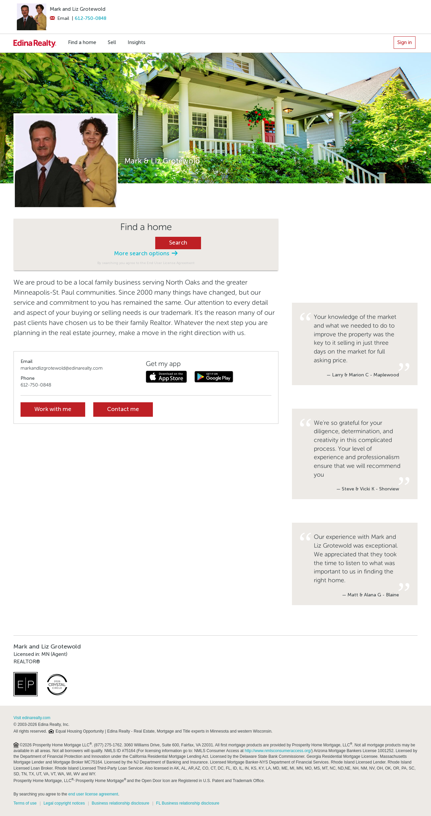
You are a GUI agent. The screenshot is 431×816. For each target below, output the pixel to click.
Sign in (404, 42)
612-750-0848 (90, 18)
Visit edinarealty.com (32, 717)
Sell (112, 42)
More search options (145, 253)
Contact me (123, 409)
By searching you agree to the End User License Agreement (146, 263)
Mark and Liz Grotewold (77, 9)
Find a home (82, 42)
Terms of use (25, 803)
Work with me (52, 409)
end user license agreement (93, 794)
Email (59, 18)
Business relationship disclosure (120, 803)
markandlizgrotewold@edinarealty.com (62, 368)
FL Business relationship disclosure (188, 803)
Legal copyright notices (64, 803)
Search (178, 242)
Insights (136, 42)
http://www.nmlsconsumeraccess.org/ (278, 750)
